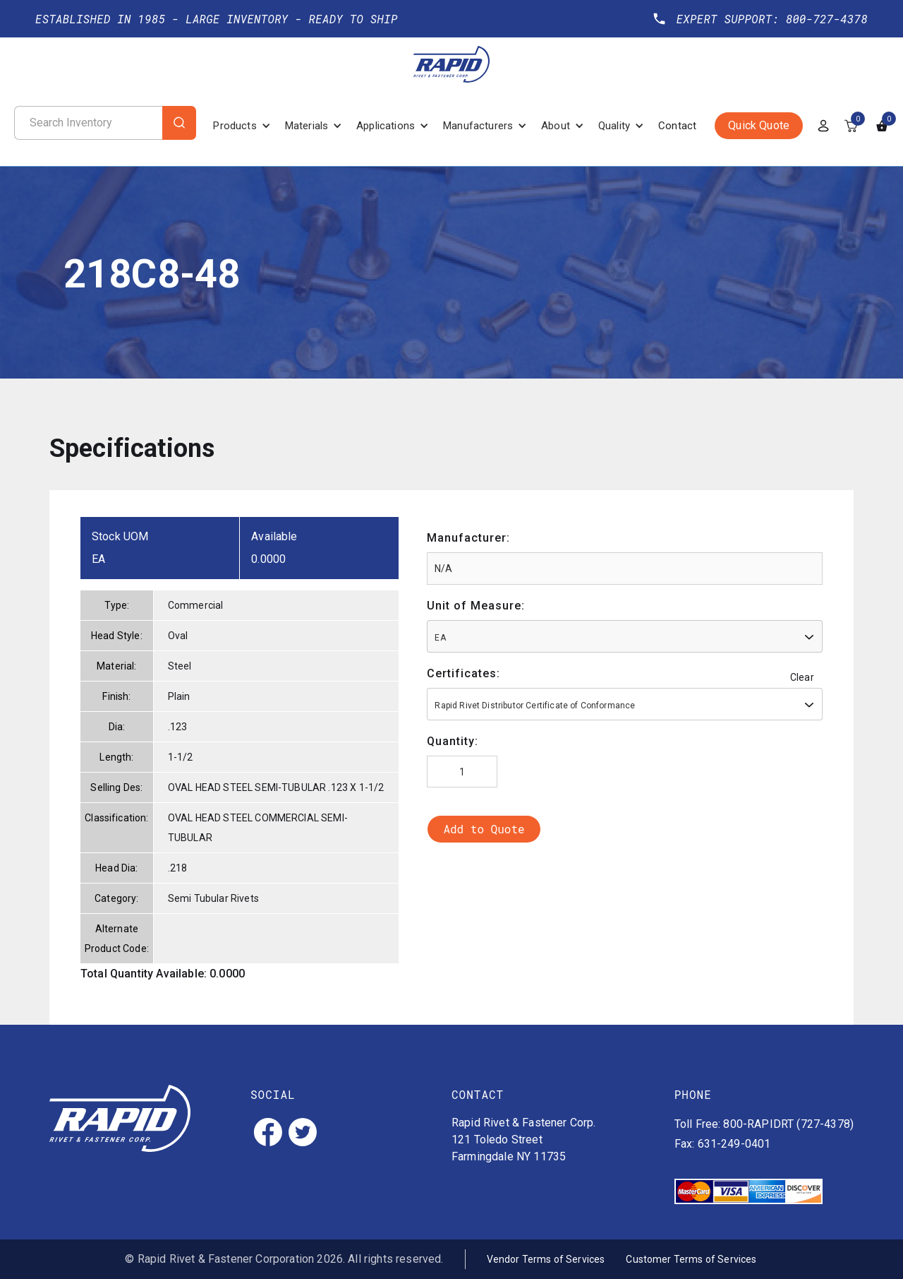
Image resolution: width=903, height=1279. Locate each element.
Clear (802, 677)
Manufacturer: (468, 538)
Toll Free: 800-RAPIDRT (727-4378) (764, 1124)
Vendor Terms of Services (546, 1259)
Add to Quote (483, 828)
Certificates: (463, 673)
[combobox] (625, 636)
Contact (677, 125)
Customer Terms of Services (691, 1259)
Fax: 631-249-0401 (722, 1143)
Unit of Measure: (476, 605)
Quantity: (452, 741)
